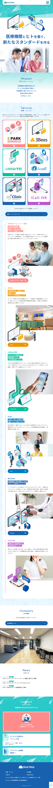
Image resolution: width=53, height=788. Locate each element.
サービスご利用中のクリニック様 (32, 777)
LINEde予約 (13, 409)
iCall (11, 471)
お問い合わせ (30, 774)
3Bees (12, 345)
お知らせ (8, 774)
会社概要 (29, 772)
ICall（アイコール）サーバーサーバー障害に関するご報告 (20, 678)
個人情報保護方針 (23, 780)
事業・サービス (9, 772)
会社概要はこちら (11, 623)
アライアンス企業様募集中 (12, 780)
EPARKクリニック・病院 (16, 280)
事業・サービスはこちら (13, 214)
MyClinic (12, 533)
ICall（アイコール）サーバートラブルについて (16, 683)
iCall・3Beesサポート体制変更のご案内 (14, 687)
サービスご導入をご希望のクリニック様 (15, 777)
